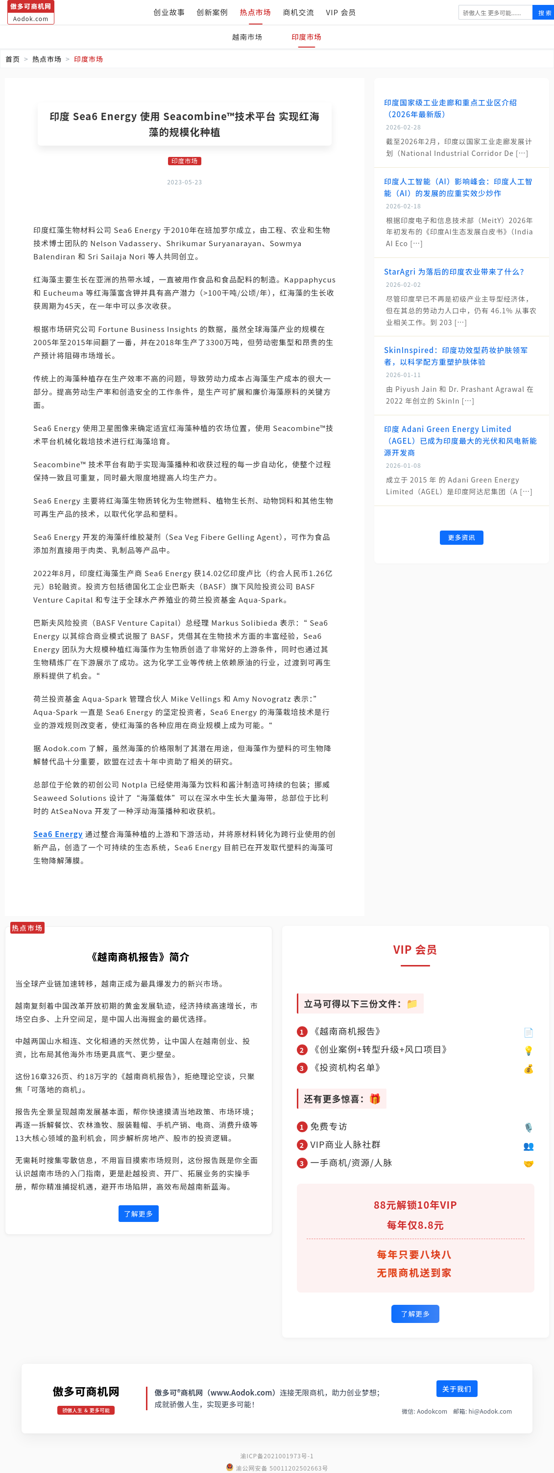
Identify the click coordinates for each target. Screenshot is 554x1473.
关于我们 (457, 1387)
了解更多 (138, 1214)
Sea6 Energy (58, 834)
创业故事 (169, 12)
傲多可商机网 (86, 1389)
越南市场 (245, 36)
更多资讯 (461, 538)
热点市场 (255, 12)
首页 (12, 59)
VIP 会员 (341, 12)
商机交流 (298, 12)
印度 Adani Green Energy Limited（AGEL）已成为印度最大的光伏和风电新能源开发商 (460, 440)
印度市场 (308, 36)
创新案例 (212, 12)
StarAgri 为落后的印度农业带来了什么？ (456, 271)
